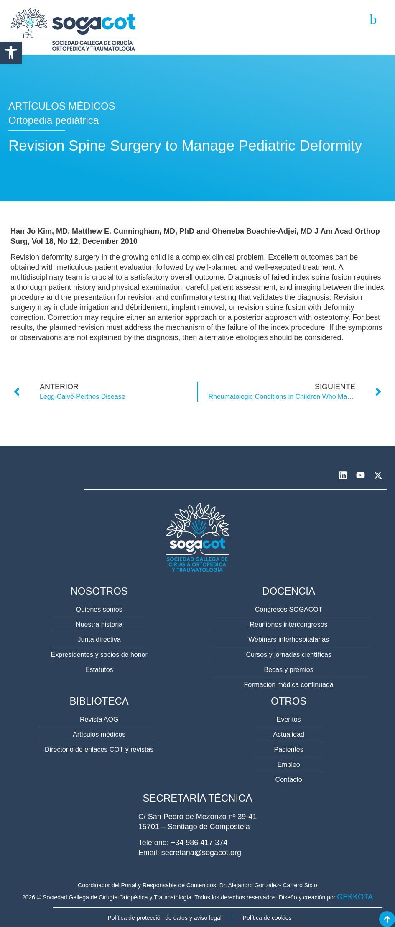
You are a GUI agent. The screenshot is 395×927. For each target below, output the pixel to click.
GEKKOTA (355, 897)
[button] (11, 53)
